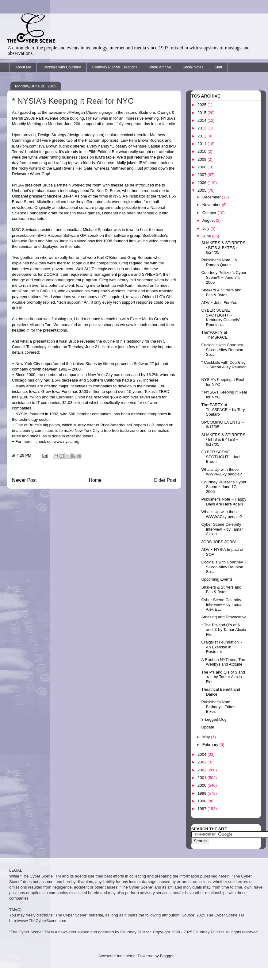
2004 (202, 754)
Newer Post (24, 480)
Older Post (165, 480)
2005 (202, 190)
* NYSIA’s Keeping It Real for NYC (72, 101)
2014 (202, 120)
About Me (23, 67)
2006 (202, 182)
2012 (202, 136)
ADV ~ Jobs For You (219, 302)
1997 (202, 808)
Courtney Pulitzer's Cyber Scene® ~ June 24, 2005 (223, 277)
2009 (202, 159)
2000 (202, 785)
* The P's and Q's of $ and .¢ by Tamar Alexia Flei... (223, 630)
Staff (218, 67)
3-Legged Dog (213, 719)
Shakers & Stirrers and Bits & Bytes (221, 292)
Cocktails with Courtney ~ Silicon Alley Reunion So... (223, 350)
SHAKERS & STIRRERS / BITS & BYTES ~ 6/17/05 (223, 439)
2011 (202, 143)
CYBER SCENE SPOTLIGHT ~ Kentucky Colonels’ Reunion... (220, 317)
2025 (202, 104)
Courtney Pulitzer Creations (114, 67)
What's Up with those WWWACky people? (221, 472)
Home (95, 480)
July (206, 228)
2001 (202, 777)
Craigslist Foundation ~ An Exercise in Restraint (221, 647)
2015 (202, 112)
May (206, 737)
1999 (202, 793)
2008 (202, 167)
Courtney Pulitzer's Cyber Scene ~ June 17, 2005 (223, 487)
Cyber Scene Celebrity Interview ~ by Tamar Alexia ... (222, 529)
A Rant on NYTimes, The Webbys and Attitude (223, 662)
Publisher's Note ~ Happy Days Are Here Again (223, 501)
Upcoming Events (216, 579)
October (210, 212)
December (212, 197)
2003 (202, 762)
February (211, 744)
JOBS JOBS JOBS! (218, 542)
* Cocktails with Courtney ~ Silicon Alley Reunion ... (224, 367)
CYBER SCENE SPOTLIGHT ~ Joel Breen (220, 457)
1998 (202, 801)
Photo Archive (160, 67)
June (207, 236)
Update (207, 727)
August (209, 220)
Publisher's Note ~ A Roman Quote (219, 262)
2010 (202, 151)
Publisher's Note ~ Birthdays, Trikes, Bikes (218, 707)
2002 (202, 770)
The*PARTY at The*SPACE (214, 335)
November (212, 204)
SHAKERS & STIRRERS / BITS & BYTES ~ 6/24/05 (223, 247)
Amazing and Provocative (223, 617)
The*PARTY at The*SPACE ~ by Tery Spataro (223, 409)
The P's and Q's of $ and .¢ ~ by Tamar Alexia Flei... (223, 677)
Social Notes (193, 67)
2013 (202, 128)
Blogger (166, 956)
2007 (202, 174)
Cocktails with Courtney (61, 67)
